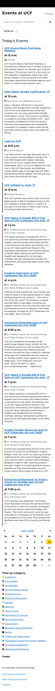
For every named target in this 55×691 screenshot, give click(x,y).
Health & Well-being (16, 598)
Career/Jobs (11, 585)
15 (27, 553)
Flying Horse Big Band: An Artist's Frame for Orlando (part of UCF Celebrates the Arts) (26, 482)
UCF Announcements (13, 674)
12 (6, 553)
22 (27, 559)
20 (13, 559)
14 (20, 553)
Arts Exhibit (11, 581)
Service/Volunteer (14, 619)
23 (34, 559)
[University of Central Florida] (22, 3)
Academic (10, 577)
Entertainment (13, 594)
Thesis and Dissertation (17, 636)
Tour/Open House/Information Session (25, 640)
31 (20, 542)
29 (5, 542)
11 (49, 547)
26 (6, 565)
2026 (31, 530)
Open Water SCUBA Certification (25, 91)
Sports (8, 632)
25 (49, 559)
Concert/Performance (16, 589)
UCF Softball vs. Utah (17, 185)
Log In (49, 14)
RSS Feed (24, 656)
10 (42, 547)
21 (20, 559)
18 (49, 553)
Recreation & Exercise (16, 615)
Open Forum (12, 611)
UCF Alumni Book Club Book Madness (22, 49)
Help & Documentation (14, 679)
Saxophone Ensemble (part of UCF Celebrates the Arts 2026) (26, 324)
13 (13, 553)
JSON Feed (34, 656)
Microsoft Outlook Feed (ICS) (19, 656)
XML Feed (29, 656)
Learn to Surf (12, 141)
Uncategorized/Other (16, 645)
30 (13, 542)
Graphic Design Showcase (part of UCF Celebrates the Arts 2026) (26, 431)
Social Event (11, 623)
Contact (6, 684)
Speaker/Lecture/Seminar (19, 628)
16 (35, 553)
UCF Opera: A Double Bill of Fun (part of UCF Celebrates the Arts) (25, 219)
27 (13, 565)
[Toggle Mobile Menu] (52, 3)
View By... (10, 31)
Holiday (9, 602)
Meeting (9, 606)
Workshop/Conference (17, 649)
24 (42, 559)
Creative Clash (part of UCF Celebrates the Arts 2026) (21, 274)
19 (6, 559)
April (24, 530)
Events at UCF (17, 13)
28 (20, 565)
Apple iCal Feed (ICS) (14, 656)
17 (42, 553)
